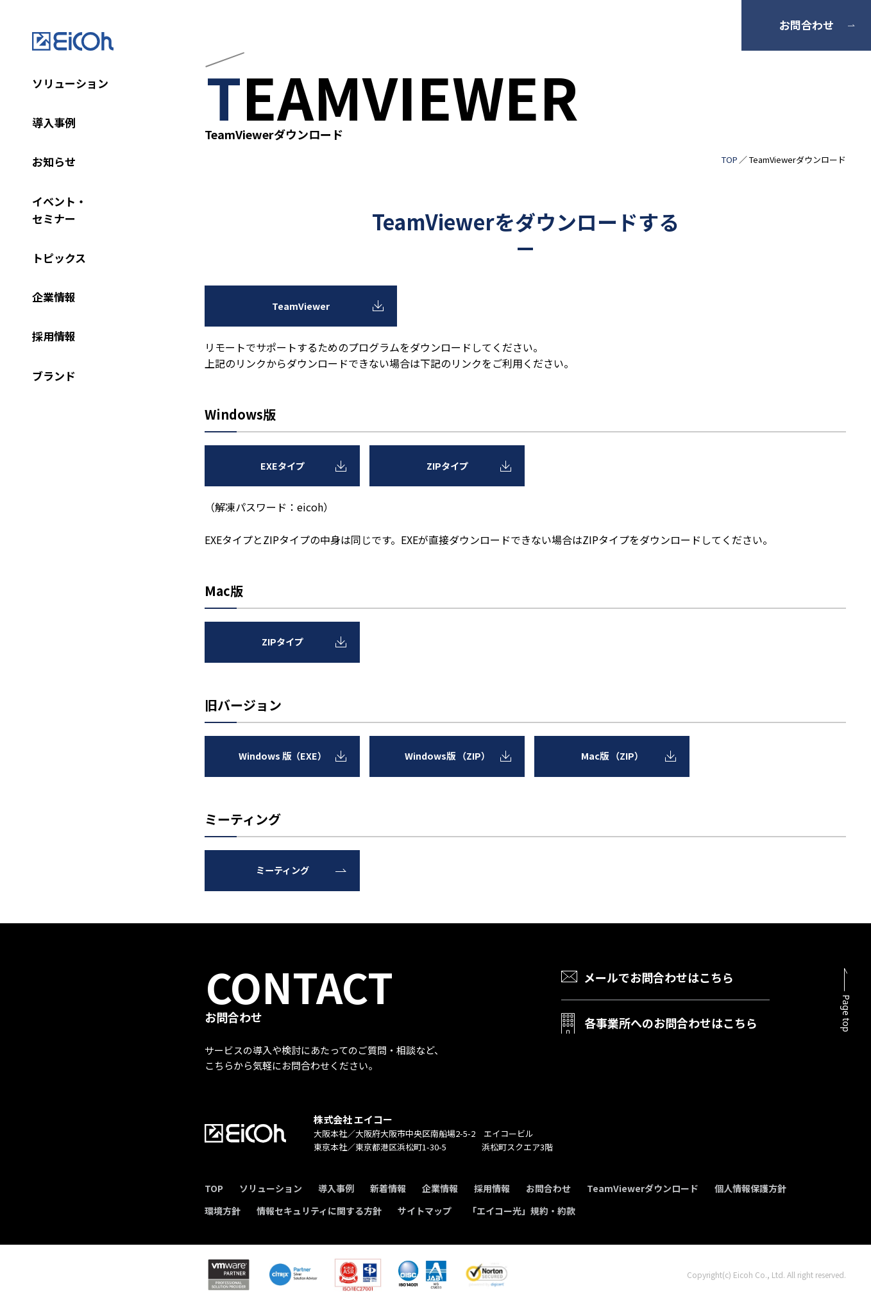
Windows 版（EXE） (282, 755)
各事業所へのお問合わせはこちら (670, 1022)
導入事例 (54, 122)
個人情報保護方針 (750, 1188)
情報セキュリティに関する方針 (319, 1210)
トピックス (59, 258)
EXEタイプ (282, 465)
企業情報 (54, 297)
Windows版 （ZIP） (447, 755)
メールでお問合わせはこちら (659, 977)
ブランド (54, 376)
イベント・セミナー (59, 209)
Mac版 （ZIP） (612, 755)
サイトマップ (425, 1210)
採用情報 (54, 336)
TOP (730, 159)
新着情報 (388, 1188)
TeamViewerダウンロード (642, 1188)
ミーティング (282, 870)
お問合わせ (806, 25)
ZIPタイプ (447, 465)
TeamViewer (301, 305)
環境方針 (223, 1210)
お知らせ (54, 161)
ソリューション (70, 83)
